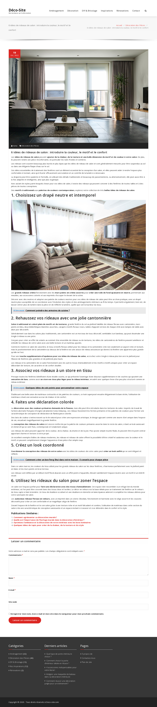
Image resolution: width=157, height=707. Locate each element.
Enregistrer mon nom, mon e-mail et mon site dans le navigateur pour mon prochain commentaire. (57, 614)
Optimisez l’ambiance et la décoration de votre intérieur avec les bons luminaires (52, 522)
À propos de (87, 654)
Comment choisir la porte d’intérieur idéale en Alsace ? (57, 661)
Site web (13, 602)
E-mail (12, 590)
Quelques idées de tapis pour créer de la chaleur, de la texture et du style (49, 525)
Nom (12, 578)
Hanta (14, 146)
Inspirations (107, 10)
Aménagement (56, 10)
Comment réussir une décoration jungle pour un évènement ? (60, 682)
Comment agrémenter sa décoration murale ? (35, 517)
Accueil (119, 25)
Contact (136, 10)
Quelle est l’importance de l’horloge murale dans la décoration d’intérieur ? (49, 520)
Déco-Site (17, 10)
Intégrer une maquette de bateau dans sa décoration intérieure (60, 675)
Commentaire (16, 555)
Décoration (72, 10)
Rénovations (123, 10)
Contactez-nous (88, 658)
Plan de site (87, 662)
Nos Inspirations (17, 666)
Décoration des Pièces (135, 25)
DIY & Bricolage (89, 10)
